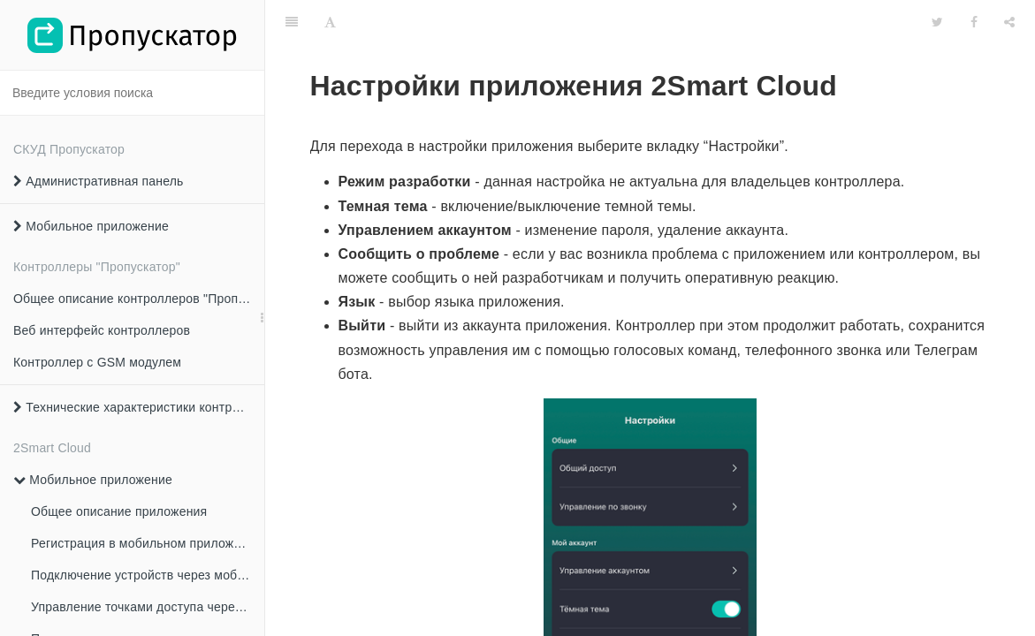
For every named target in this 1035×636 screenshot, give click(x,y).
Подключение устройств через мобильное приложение (147, 575)
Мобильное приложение (91, 226)
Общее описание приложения (119, 511)
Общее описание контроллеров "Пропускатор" (138, 299)
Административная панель (98, 181)
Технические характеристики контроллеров (138, 407)
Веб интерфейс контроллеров (101, 330)
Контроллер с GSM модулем (97, 362)
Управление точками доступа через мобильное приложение (147, 607)
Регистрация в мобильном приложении (146, 543)
